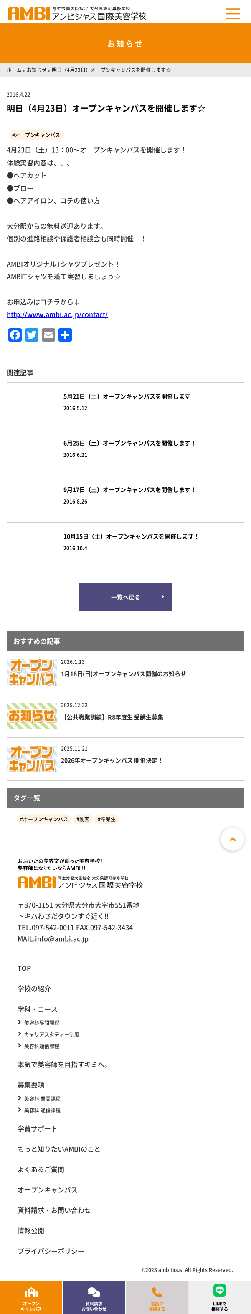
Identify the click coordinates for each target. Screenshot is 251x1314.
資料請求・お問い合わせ (54, 1210)
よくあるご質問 (41, 1169)
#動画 (82, 819)
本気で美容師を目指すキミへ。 (64, 1064)
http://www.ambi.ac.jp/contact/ (57, 314)
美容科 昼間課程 (42, 1098)
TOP (24, 968)
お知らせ (37, 69)
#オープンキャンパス (44, 819)
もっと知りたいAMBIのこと (59, 1149)
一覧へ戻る (125, 597)
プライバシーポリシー (51, 1251)
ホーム (14, 69)
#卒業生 (107, 819)
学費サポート (38, 1128)
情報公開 (31, 1230)
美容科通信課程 (41, 1046)
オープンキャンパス (37, 134)
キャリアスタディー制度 (51, 1034)
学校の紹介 (34, 988)
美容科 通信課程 (42, 1110)
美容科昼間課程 (41, 1022)
